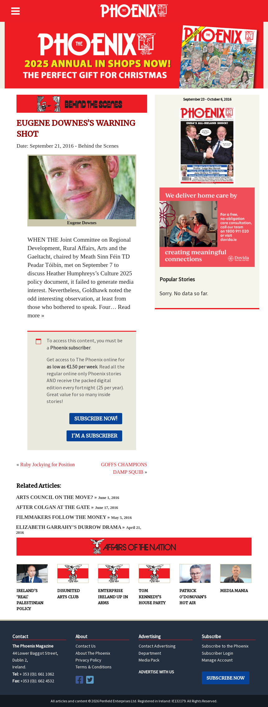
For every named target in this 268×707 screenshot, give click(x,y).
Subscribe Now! (95, 418)
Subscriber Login (217, 653)
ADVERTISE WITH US (156, 672)
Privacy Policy (88, 660)
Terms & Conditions (94, 667)
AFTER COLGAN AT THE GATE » (67, 507)
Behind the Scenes (81, 104)
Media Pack (149, 660)
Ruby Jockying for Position (47, 464)
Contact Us (86, 646)
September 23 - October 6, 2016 (207, 99)
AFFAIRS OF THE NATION (134, 547)
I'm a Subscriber (94, 436)
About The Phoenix (93, 653)
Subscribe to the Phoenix (225, 646)
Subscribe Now (225, 678)
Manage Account (217, 660)
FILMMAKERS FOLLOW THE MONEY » (74, 517)
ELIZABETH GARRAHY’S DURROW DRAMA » (78, 529)
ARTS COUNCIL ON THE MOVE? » (67, 497)
